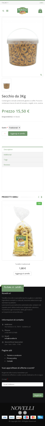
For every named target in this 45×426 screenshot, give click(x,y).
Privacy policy (12, 358)
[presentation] (20, 392)
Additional (7, 154)
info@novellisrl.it (11, 338)
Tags (6, 160)
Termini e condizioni (14, 355)
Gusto (4, 127)
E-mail (4, 379)
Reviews (7, 165)
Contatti (10, 361)
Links (41, 3)
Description (8, 149)
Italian (5, 3)
